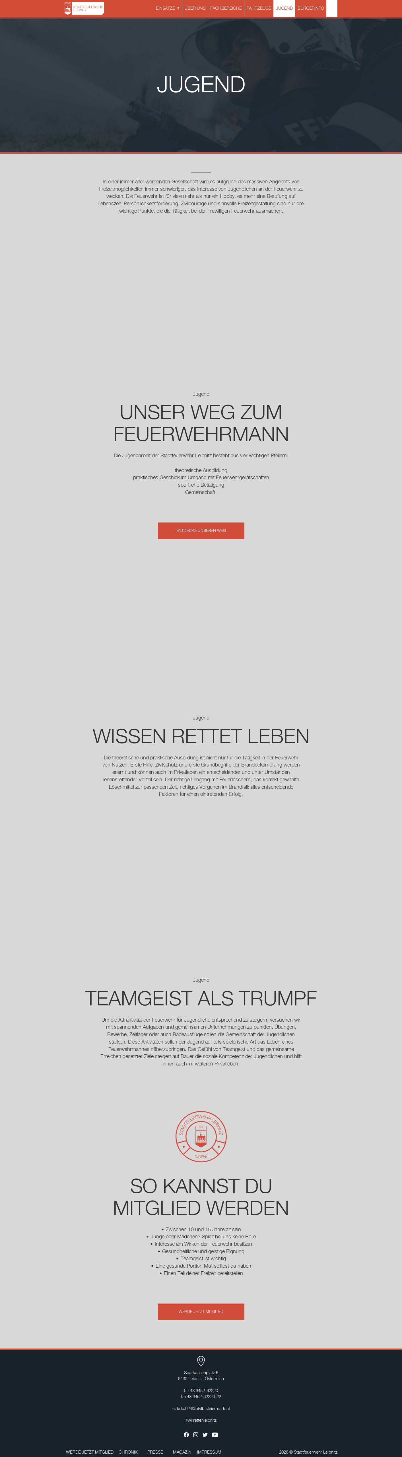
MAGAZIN (182, 1452)
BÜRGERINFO (311, 8)
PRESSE (155, 1452)
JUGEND (284, 8)
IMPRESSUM (209, 1452)
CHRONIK (128, 1452)
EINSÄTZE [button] (168, 8)
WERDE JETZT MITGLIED (201, 1312)
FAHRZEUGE (259, 8)
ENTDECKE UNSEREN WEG (201, 531)
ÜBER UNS (195, 8)
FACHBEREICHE (226, 8)
